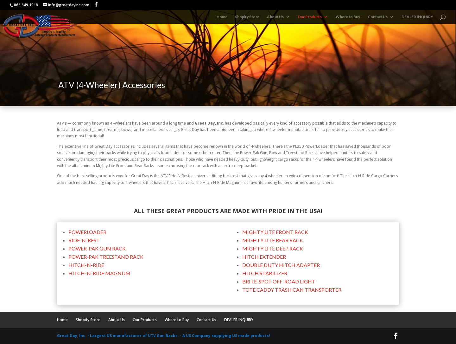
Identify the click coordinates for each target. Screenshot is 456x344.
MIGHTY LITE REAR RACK (272, 240)
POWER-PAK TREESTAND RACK (105, 257)
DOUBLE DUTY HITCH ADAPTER (281, 265)
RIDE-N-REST (84, 240)
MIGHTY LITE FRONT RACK (275, 232)
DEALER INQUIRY (417, 17)
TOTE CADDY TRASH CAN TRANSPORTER (291, 290)
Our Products (310, 17)
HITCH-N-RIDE (86, 265)
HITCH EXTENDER (264, 257)
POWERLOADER (87, 232)
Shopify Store (247, 17)
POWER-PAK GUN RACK (97, 248)
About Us (275, 17)
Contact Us (378, 17)
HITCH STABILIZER (264, 273)
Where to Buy (348, 17)
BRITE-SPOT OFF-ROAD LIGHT (278, 281)
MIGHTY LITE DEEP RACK (272, 248)
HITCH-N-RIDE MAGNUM (99, 273)
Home (222, 17)
